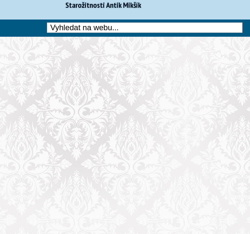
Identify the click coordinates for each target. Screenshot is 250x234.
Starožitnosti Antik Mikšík (103, 5)
